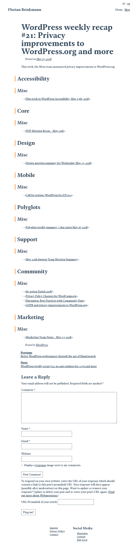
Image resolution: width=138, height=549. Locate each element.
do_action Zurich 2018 (39, 291)
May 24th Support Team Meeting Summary (51, 259)
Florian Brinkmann (24, 9)
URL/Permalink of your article (39, 502)
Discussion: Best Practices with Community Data (55, 300)
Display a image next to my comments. (52, 465)
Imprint (54, 527)
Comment (28, 389)
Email (25, 441)
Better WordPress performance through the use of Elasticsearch (69, 354)
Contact (54, 534)
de (124, 3)
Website (26, 453)
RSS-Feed (82, 540)
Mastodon (82, 533)
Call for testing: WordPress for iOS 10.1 (48, 195)
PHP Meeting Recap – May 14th (45, 131)
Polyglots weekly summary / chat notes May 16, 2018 (57, 227)
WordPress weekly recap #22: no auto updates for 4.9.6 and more (69, 364)
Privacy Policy (57, 531)
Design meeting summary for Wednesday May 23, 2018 (58, 163)
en (128, 3)
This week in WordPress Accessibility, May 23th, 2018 (57, 98)
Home (119, 9)
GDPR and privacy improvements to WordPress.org (56, 305)
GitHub (81, 536)
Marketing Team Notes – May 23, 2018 (48, 337)
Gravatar (40, 465)
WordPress (42, 345)
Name (25, 428)
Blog (127, 9)
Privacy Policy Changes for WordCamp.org (51, 296)
